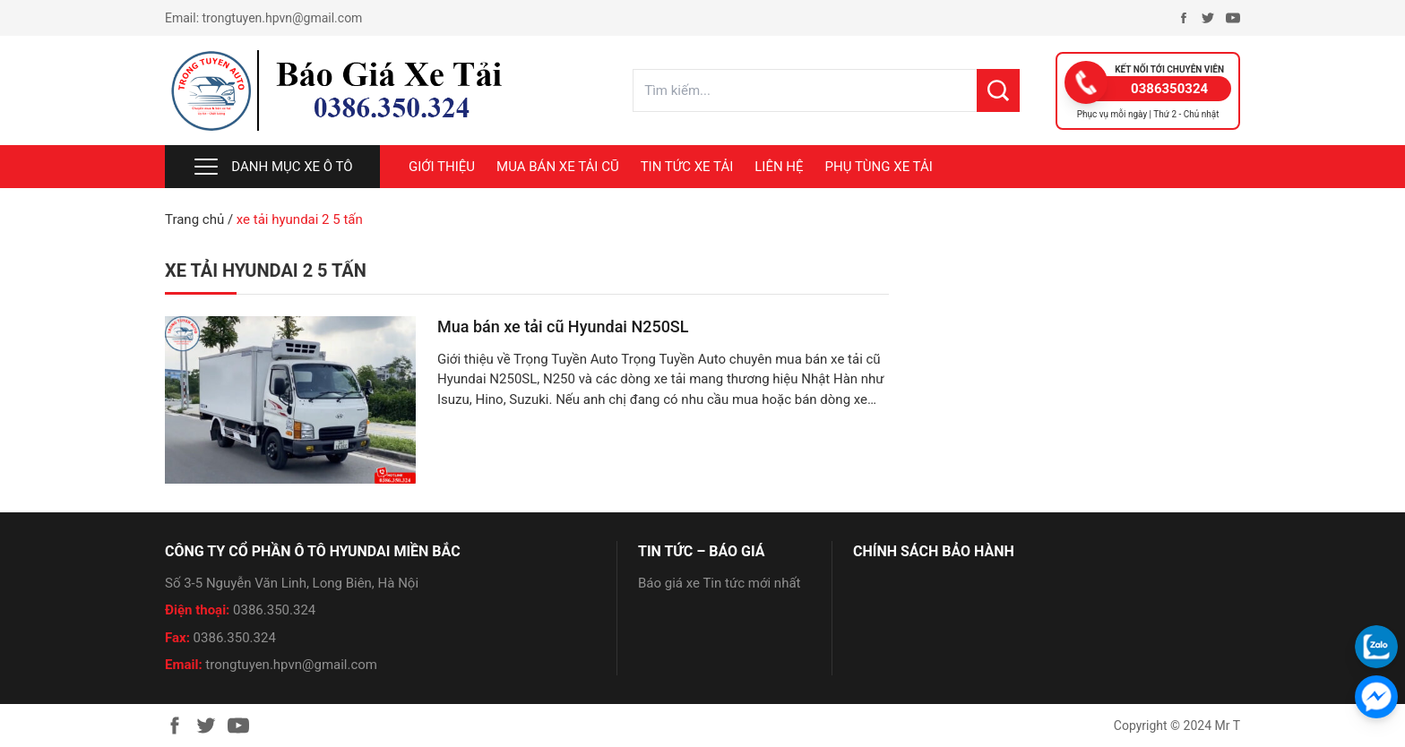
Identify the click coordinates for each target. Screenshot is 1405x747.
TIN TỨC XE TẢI (687, 167)
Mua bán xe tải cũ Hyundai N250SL (562, 326)
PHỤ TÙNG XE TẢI (879, 167)
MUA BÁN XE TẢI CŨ (557, 167)
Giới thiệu (442, 167)
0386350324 (1169, 89)
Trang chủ (194, 219)
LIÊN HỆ (778, 167)
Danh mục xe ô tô (272, 166)
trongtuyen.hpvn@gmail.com (283, 18)
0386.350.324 (274, 610)
